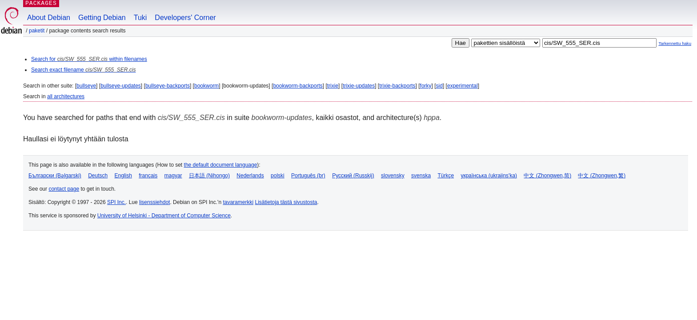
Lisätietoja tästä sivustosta (286, 202)
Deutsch (98, 175)
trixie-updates (359, 86)
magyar (173, 175)
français (148, 175)
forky (426, 86)
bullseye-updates (120, 86)
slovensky (393, 175)
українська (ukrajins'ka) (489, 175)
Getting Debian (102, 17)
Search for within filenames (89, 59)
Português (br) (308, 175)
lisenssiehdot (154, 202)
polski (277, 175)
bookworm (206, 86)
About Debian (48, 17)
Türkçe (445, 175)
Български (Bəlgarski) (54, 175)
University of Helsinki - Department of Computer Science (164, 215)
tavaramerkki (238, 202)
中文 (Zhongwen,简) (547, 175)
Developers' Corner (185, 17)
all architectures (65, 96)
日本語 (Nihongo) (209, 175)
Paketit (36, 31)
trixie (332, 86)
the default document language (220, 165)
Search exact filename (83, 70)
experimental (462, 86)
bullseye (86, 86)
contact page (63, 189)
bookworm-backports (297, 86)
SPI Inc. (116, 202)
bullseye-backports (167, 86)
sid (439, 86)
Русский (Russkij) (353, 175)
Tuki (140, 17)
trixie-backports (397, 86)
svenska (421, 175)
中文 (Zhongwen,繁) (601, 175)
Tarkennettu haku (674, 43)
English (123, 175)
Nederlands (250, 175)
